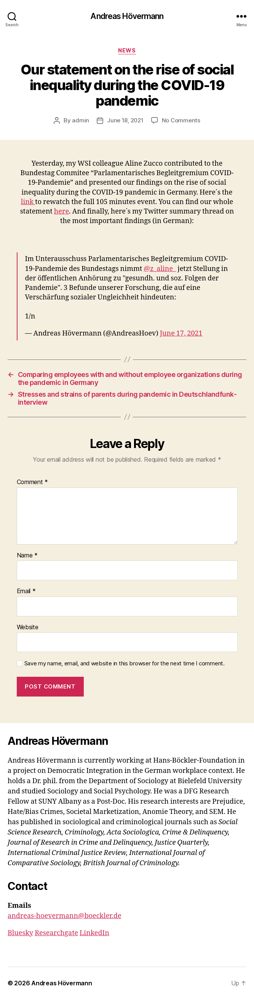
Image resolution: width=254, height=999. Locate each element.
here (61, 211)
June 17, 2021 (181, 333)
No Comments (181, 120)
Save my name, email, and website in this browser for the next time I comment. (124, 663)
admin (80, 120)
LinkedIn (94, 933)
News (127, 50)
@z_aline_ (160, 268)
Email (26, 591)
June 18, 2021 (125, 120)
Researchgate (56, 933)
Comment (32, 482)
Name (27, 555)
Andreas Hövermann (126, 16)
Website (27, 627)
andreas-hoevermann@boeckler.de (64, 916)
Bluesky (20, 933)
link (28, 202)
